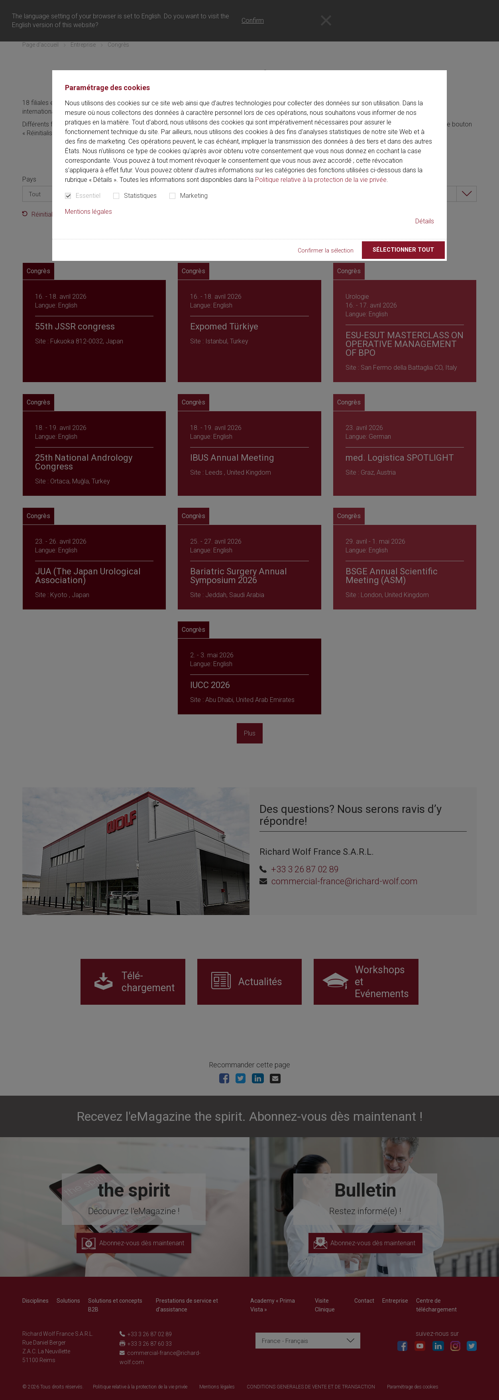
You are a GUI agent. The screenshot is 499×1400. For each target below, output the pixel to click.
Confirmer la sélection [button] (326, 250)
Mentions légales (88, 211)
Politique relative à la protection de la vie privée (321, 179)
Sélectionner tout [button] (403, 249)
